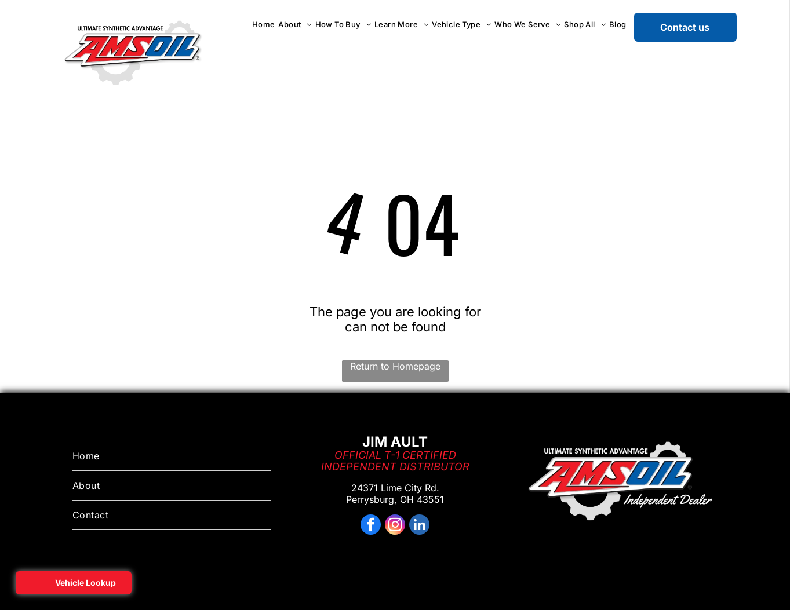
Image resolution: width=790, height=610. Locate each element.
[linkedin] (419, 526)
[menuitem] (263, 24)
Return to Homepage (395, 366)
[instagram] (395, 526)
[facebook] (371, 526)
